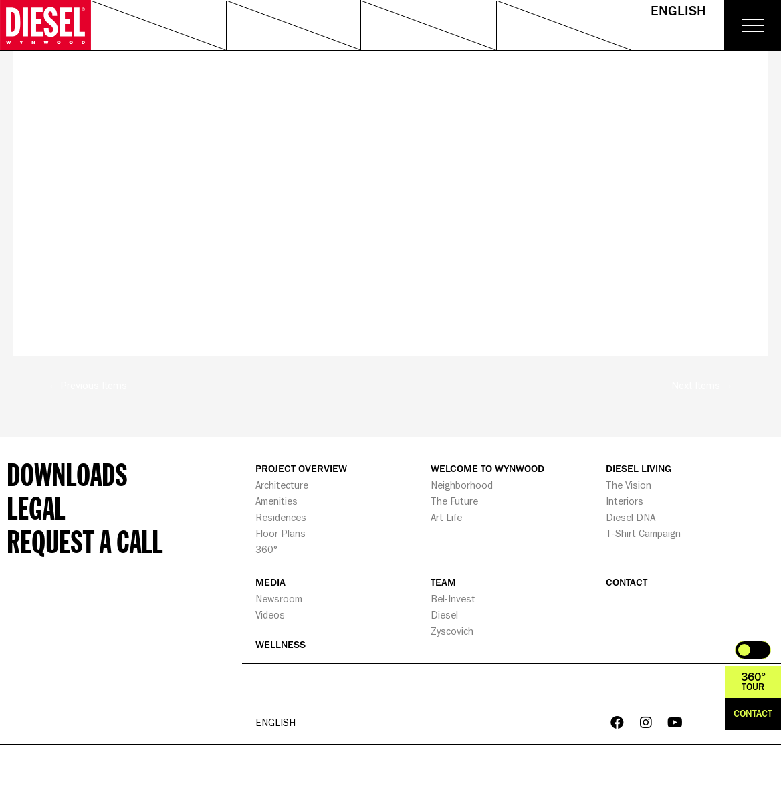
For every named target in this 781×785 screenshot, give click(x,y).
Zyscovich (452, 631)
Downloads (67, 474)
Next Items (702, 386)
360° (266, 549)
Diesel (444, 614)
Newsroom (278, 598)
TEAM (443, 582)
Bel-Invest (453, 598)
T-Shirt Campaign (643, 533)
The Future (454, 501)
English (678, 11)
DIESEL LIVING (638, 469)
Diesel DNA (630, 517)
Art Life (446, 517)
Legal (36, 507)
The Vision (628, 485)
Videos (270, 614)
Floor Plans (280, 533)
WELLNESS (280, 645)
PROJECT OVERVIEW (301, 469)
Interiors (624, 501)
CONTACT (626, 582)
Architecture (281, 485)
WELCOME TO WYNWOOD (487, 469)
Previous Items (87, 386)
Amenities (276, 501)
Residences (280, 517)
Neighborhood (462, 485)
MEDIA (270, 582)
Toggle (753, 650)
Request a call (84, 541)
